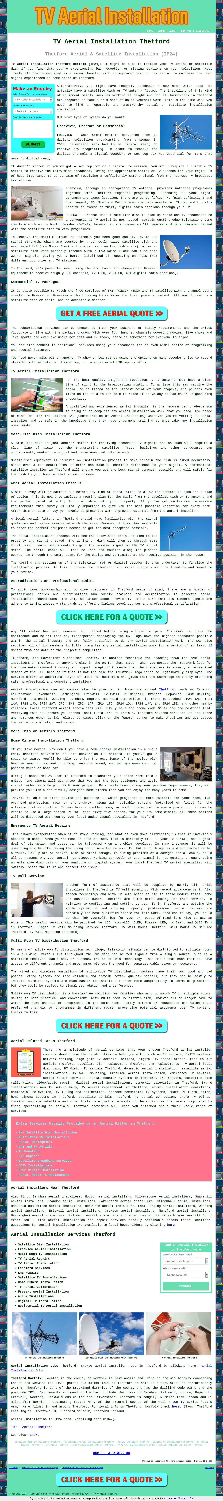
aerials (127, 713)
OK (191, 1498)
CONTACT (186, 31)
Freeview (73, 188)
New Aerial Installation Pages (40, 1467)
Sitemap (13, 1467)
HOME (150, 31)
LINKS (161, 31)
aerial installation (57, 1225)
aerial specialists (76, 708)
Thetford (166, 689)
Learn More (176, 1498)
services (84, 718)
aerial (53, 1220)
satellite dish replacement (102, 1064)
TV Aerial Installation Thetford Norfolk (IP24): (56, 64)
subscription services (39, 328)
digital (63, 154)
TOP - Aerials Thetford (31, 1427)
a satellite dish (124, 215)
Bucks (34, 1435)
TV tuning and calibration (79, 1092)
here (171, 1225)
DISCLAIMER (203, 31)
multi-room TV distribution (58, 949)
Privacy (209, 1467)
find (24, 1196)
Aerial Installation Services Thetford (63, 1234)
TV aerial (178, 64)
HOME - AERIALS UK (111, 1453)
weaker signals (24, 256)
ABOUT (173, 31)
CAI (71, 416)
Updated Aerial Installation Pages (82, 1467)
